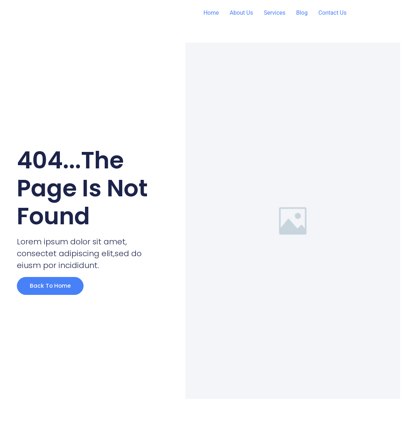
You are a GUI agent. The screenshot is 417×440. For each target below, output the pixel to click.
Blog (302, 12)
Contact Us (332, 12)
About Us (241, 12)
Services (274, 12)
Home (211, 12)
